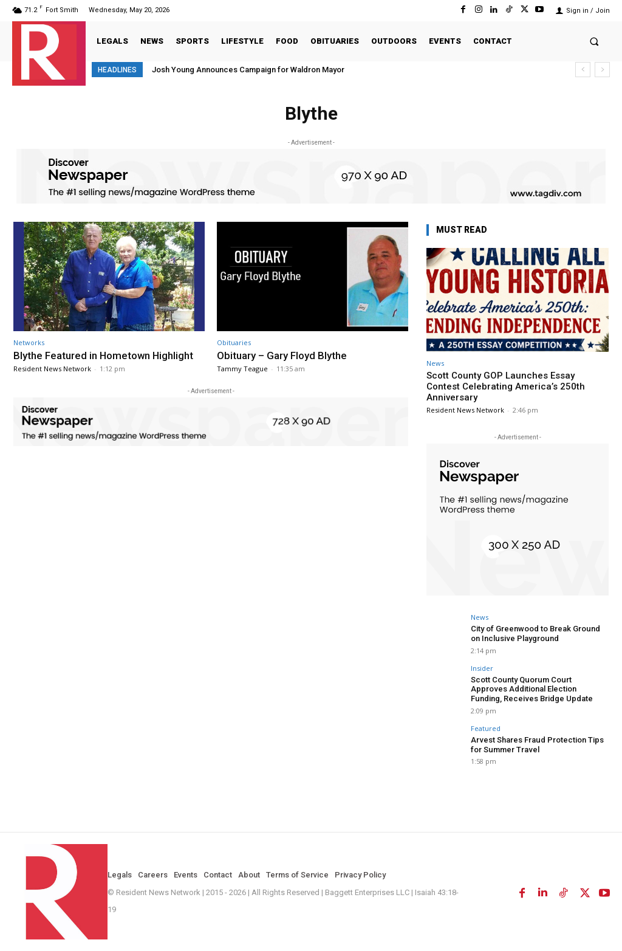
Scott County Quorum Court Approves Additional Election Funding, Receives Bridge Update (539, 688)
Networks (28, 342)
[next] (602, 69)
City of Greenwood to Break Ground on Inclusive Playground (535, 633)
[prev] (582, 69)
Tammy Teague (242, 368)
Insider (482, 667)
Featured (486, 727)
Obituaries (234, 342)
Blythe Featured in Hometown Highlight (104, 355)
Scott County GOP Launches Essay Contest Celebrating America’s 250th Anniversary (505, 386)
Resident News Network (52, 368)
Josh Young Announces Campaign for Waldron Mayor (248, 69)
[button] (594, 41)
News (435, 363)
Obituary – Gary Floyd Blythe (282, 355)
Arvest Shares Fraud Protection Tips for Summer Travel (537, 744)
